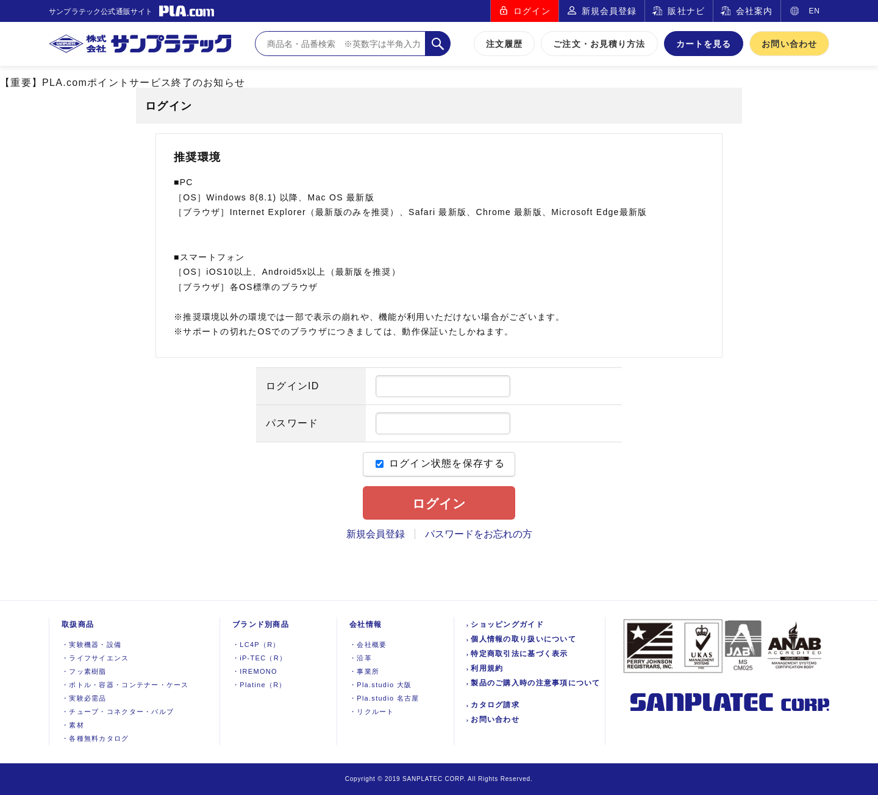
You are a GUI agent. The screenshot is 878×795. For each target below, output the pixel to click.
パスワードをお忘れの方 (478, 534)
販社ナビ (686, 11)
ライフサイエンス (95, 658)
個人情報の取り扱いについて (523, 639)
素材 (73, 725)
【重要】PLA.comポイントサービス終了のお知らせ (122, 82)
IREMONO (254, 671)
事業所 (364, 671)
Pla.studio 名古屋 (384, 698)
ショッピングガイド (507, 624)
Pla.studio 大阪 (380, 684)
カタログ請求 (495, 705)
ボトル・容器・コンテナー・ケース (125, 684)
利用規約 (487, 668)
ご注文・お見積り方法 (599, 44)
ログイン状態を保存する (440, 463)
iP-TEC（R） (259, 658)
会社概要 (368, 644)
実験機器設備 (91, 644)
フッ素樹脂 (84, 671)
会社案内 (754, 11)
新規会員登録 (609, 11)
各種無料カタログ (95, 738)
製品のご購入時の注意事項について (535, 683)
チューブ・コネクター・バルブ (118, 711)
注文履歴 (504, 44)
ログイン (531, 11)
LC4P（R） (256, 644)
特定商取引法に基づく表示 (519, 653)
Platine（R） (259, 684)
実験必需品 (84, 698)
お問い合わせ (789, 44)
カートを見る (704, 44)
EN (814, 11)
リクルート (371, 711)
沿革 (360, 658)
